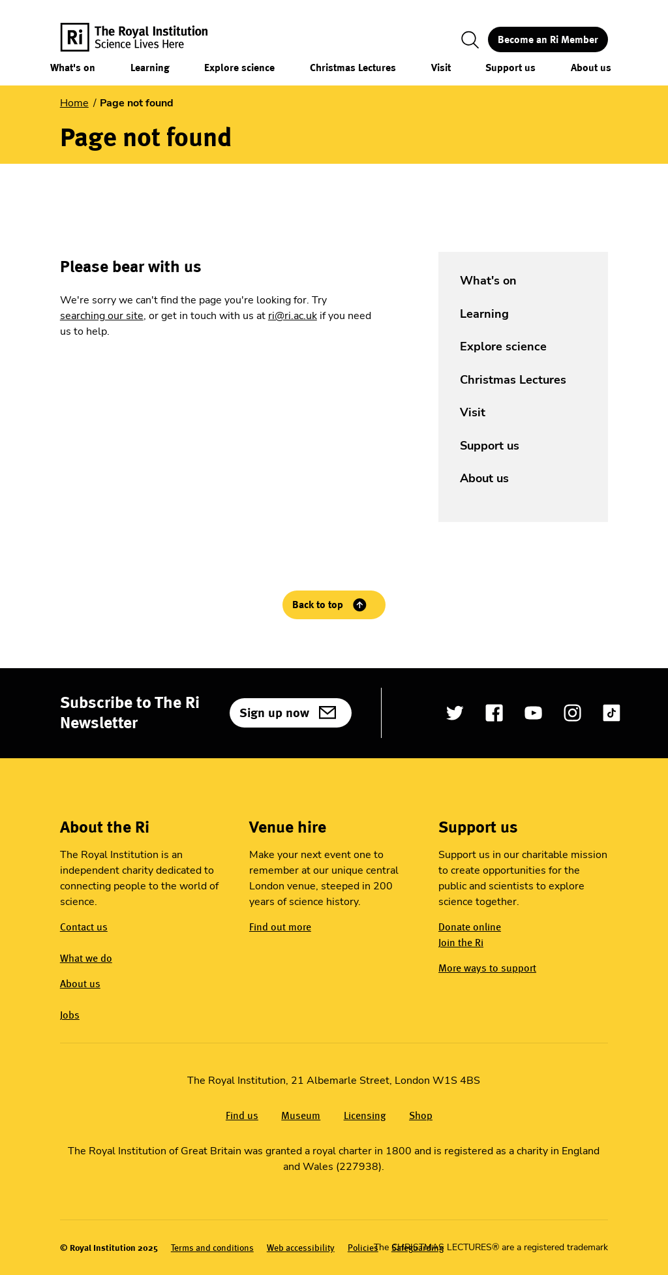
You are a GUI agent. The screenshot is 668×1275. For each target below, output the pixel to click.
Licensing (365, 1115)
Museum (300, 1115)
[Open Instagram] (572, 713)
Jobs (70, 1015)
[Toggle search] (470, 39)
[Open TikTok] (611, 713)
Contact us (84, 927)
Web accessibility (301, 1248)
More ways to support (487, 968)
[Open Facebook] (494, 713)
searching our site (102, 316)
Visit (441, 67)
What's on (72, 67)
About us (591, 67)
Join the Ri (460, 942)
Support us (510, 67)
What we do (86, 958)
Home (74, 103)
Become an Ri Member (548, 39)
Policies (363, 1248)
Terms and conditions (212, 1248)
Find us (242, 1115)
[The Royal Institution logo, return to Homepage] (145, 39)
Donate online (469, 927)
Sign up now (274, 712)
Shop (421, 1115)
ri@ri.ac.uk (292, 316)
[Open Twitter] (455, 713)
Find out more (280, 927)
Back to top (317, 604)
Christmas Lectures (353, 67)
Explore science (239, 67)
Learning (150, 67)
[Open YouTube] (533, 713)
